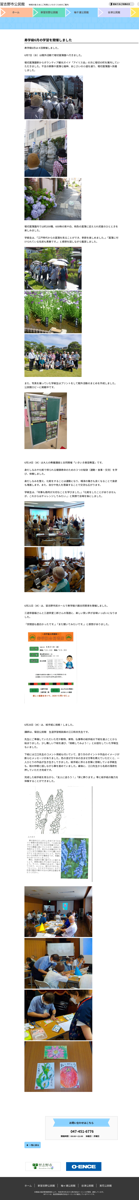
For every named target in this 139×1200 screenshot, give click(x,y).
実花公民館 (105, 1185)
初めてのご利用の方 (121, 4)
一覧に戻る (34, 1145)
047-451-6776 (82, 1131)
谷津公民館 (87, 1185)
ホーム (28, 1185)
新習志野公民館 (46, 1185)
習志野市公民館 (34, 3)
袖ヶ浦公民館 (68, 1185)
